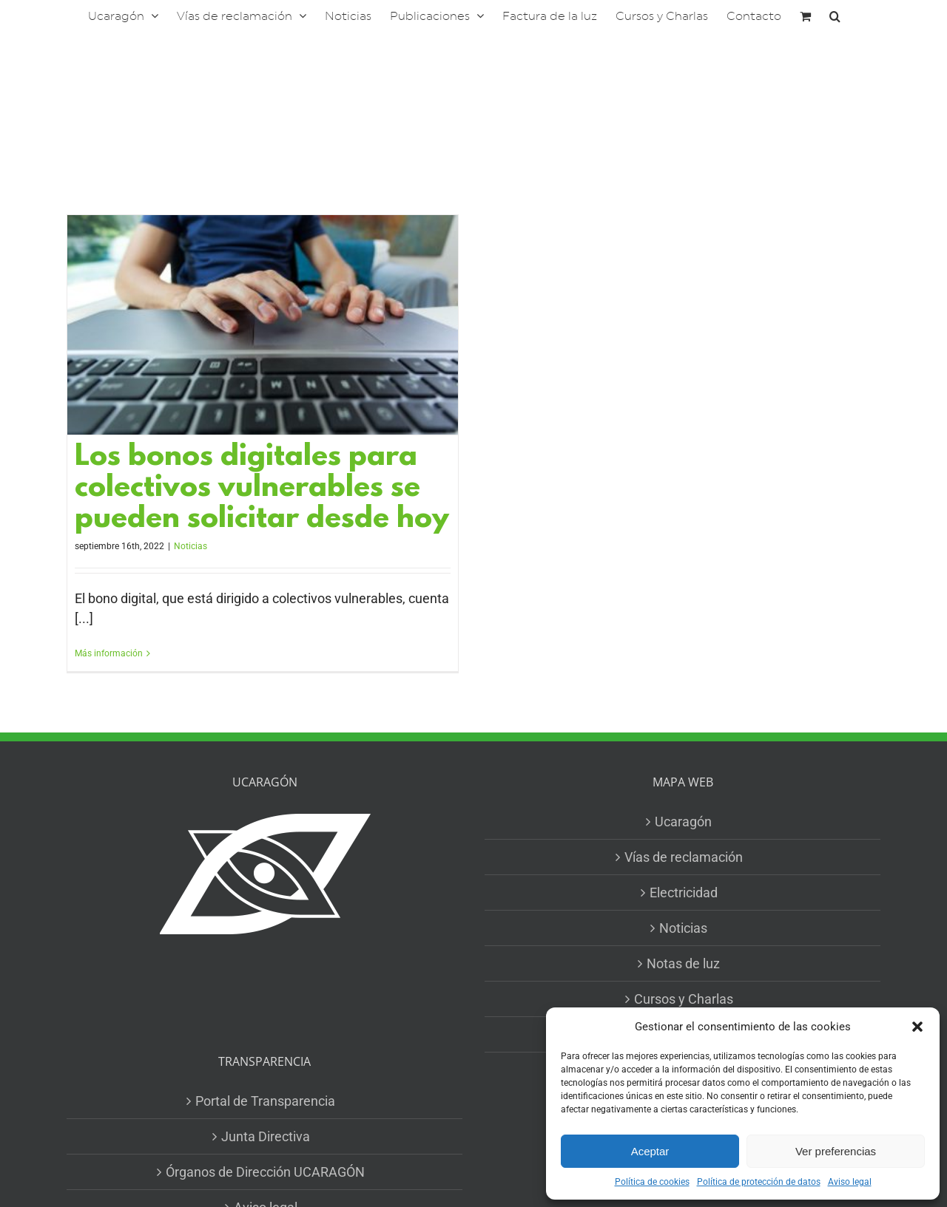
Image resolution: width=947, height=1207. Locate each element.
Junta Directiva (265, 1136)
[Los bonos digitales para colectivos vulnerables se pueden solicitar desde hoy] (262, 325)
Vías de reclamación (683, 857)
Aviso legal (850, 1182)
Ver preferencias (835, 1151)
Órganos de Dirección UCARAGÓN (265, 1172)
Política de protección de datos (758, 1182)
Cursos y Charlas (683, 999)
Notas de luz (683, 963)
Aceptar (650, 1151)
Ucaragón (683, 821)
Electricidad (684, 892)
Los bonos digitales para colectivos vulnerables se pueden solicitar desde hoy (262, 489)
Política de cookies (652, 1182)
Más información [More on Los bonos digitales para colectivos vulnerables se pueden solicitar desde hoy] (109, 653)
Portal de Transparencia (265, 1101)
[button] (917, 1026)
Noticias (190, 546)
